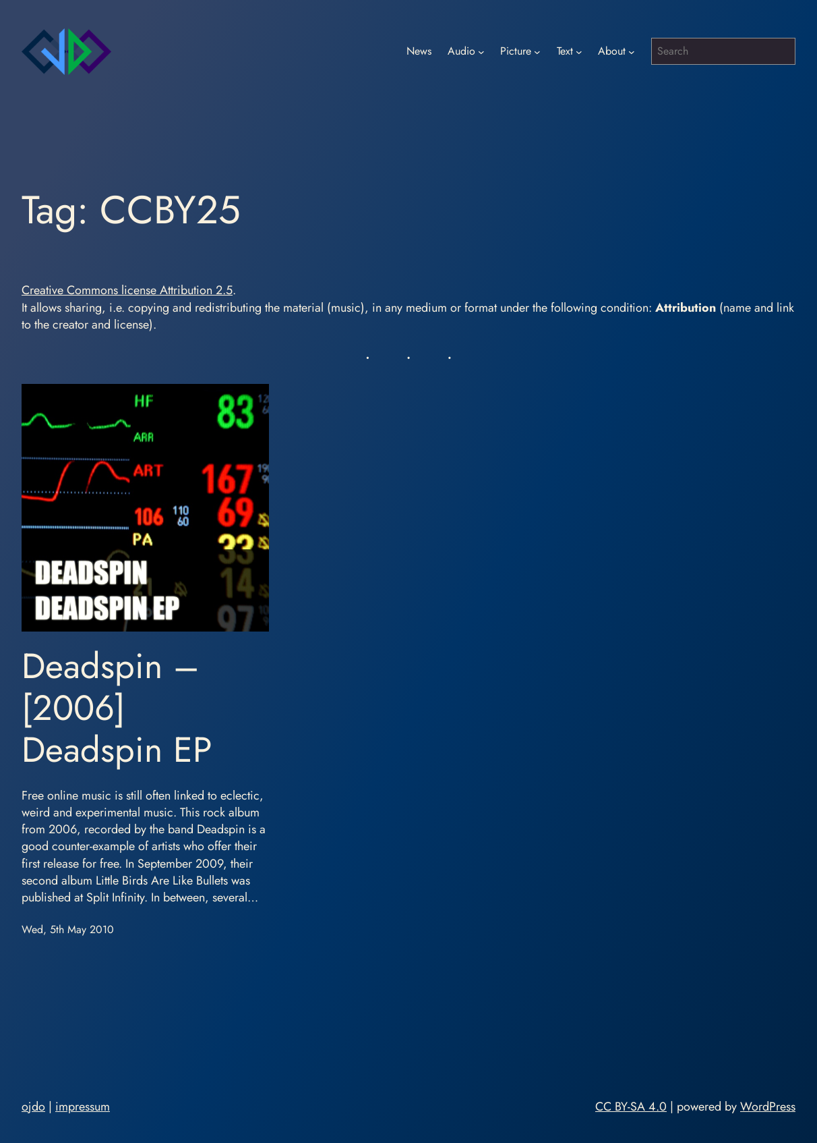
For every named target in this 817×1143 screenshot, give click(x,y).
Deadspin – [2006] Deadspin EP (117, 708)
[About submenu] (631, 51)
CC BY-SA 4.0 (631, 1106)
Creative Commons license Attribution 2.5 (127, 290)
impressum (82, 1106)
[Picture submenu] (537, 51)
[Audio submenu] (481, 51)
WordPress (767, 1106)
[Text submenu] (579, 51)
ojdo (33, 1106)
